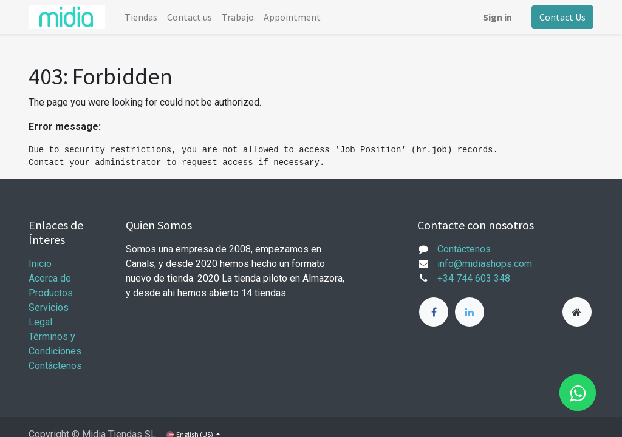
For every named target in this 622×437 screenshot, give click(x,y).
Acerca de (50, 278)
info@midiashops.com (484, 263)
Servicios (49, 307)
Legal (40, 322)
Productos (51, 293)
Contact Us (562, 17)
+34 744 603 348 (473, 278)
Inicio (40, 263)
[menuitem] (141, 17)
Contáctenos (55, 365)
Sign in (497, 17)
